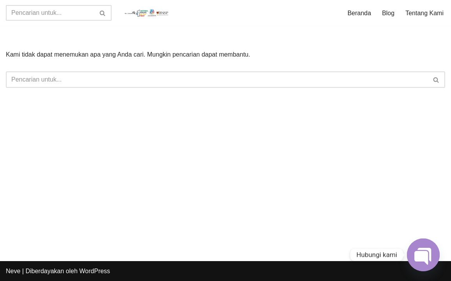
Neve (13, 271)
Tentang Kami (424, 13)
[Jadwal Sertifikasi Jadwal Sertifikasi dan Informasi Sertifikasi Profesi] (146, 13)
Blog (388, 13)
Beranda (359, 13)
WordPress (94, 271)
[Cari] (50, 13)
